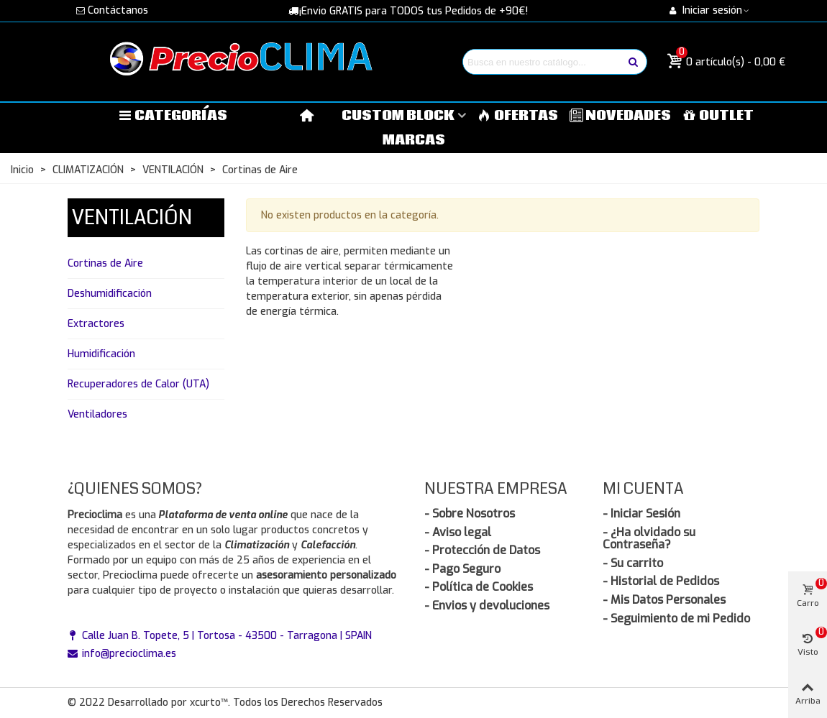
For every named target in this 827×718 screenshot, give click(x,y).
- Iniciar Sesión (641, 513)
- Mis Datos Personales (664, 599)
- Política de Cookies (478, 586)
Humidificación (101, 354)
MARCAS (414, 140)
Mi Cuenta (643, 488)
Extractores (96, 324)
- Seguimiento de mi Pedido (676, 618)
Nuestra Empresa (495, 488)
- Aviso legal (457, 532)
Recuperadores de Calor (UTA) (138, 384)
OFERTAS (518, 115)
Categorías (172, 115)
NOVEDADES (621, 115)
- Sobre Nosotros (469, 513)
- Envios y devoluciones (486, 605)
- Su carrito (633, 563)
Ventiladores (97, 414)
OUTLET (718, 115)
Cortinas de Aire (105, 263)
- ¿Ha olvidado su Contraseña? (649, 539)
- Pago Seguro (462, 568)
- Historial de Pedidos (661, 581)
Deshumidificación (110, 293)
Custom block (398, 115)
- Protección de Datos (482, 550)
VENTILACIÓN (132, 217)
